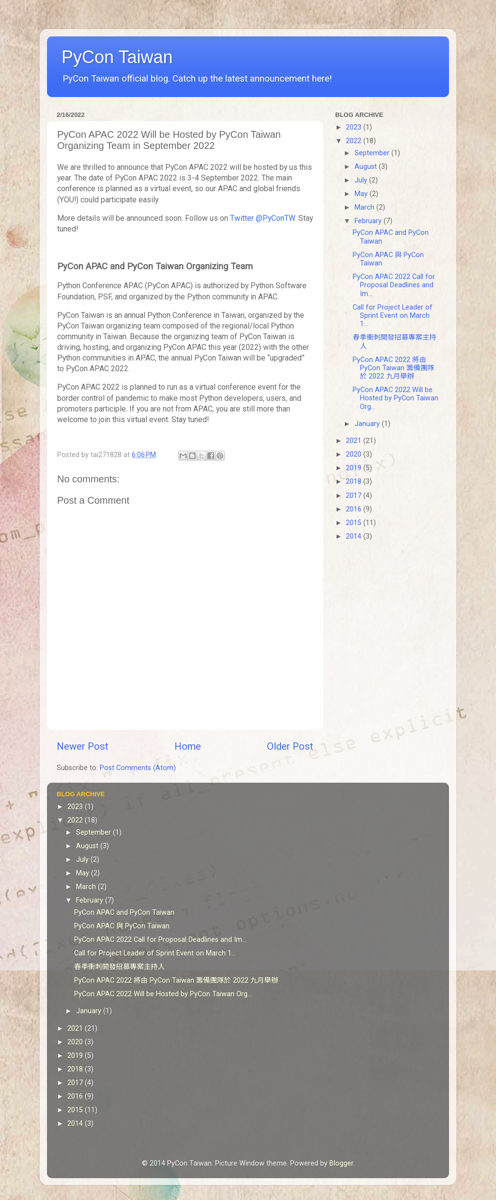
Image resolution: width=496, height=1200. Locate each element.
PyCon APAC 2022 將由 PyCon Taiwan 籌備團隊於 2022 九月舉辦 (393, 368)
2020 (354, 454)
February (369, 221)
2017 (354, 496)
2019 (354, 468)
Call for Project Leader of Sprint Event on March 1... (393, 316)
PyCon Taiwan (117, 57)
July (362, 180)
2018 (354, 481)
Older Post (290, 746)
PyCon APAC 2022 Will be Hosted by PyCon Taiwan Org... (395, 398)
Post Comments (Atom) (138, 768)
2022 (354, 141)
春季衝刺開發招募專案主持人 (119, 967)
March (365, 207)
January (368, 424)
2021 (354, 441)
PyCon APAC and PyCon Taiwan (124, 912)
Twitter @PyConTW (262, 218)
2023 (354, 127)
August (367, 167)
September (373, 153)
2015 (354, 523)
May (362, 194)
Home (187, 746)
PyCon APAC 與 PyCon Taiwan (122, 926)
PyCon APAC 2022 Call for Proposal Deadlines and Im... (394, 285)
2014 (354, 536)
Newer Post (82, 746)
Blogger (341, 1163)
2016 (354, 509)
